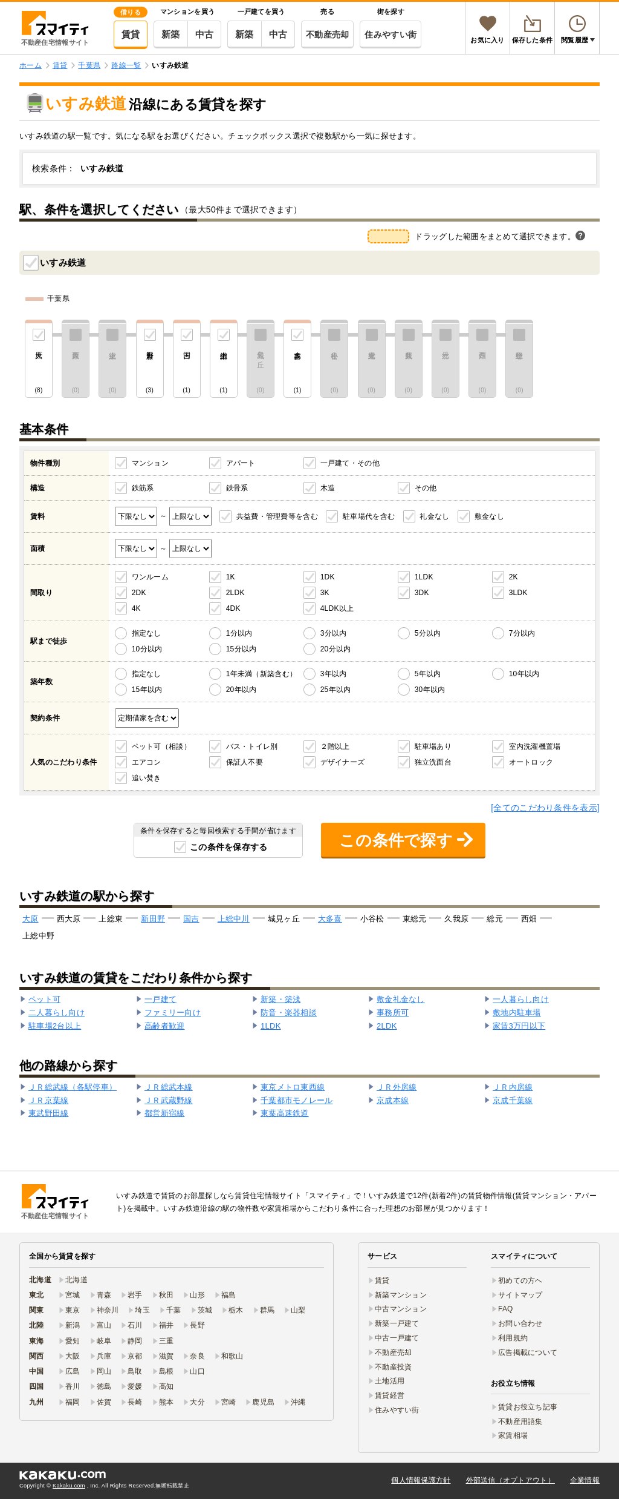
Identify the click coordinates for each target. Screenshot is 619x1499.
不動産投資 (393, 1367)
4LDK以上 (337, 608)
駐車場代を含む (369, 516)
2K (513, 577)
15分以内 (241, 649)
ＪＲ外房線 (396, 1087)
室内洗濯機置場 (535, 746)
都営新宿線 (164, 1113)
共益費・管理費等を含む (277, 516)
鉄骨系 (237, 488)
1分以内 (239, 633)
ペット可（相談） (161, 746)
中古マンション (401, 1309)
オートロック (531, 762)
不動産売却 (327, 34)
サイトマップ (520, 1295)
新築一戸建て (397, 1323)
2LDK (235, 592)
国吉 (191, 918)
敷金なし (489, 516)
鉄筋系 (143, 488)
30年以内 (430, 689)
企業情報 (585, 1480)
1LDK (424, 577)
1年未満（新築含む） (261, 674)
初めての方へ (520, 1280)
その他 (426, 488)
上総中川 (234, 918)
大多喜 (330, 918)
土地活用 (389, 1381)
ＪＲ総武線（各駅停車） (72, 1087)
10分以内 (147, 649)
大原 (30, 918)
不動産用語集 (520, 1421)
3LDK (518, 592)
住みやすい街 (390, 34)
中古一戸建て (397, 1338)
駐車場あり (433, 746)
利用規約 (513, 1338)
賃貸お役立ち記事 (527, 1407)
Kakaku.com (69, 1486)
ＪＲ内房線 (513, 1087)
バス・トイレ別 (252, 746)
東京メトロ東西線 (293, 1087)
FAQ (505, 1309)
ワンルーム (150, 577)
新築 (170, 34)
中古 (204, 34)
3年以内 (333, 674)
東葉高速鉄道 (285, 1113)
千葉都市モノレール (297, 1100)
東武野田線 (48, 1113)
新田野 (153, 918)
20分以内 (335, 649)
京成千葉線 (513, 1100)
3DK (422, 592)
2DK (139, 592)
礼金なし (434, 516)
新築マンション (401, 1295)
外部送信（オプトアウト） (510, 1480)
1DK (327, 577)
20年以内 (241, 689)
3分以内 (333, 633)
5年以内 (428, 674)
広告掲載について (527, 1352)
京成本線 (393, 1100)
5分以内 (428, 633)
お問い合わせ (520, 1323)
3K (324, 592)
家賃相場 (513, 1435)
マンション (150, 463)
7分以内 (522, 633)
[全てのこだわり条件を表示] (545, 807)
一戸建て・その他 (350, 463)
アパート (241, 463)
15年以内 (147, 689)
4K (136, 608)
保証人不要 (244, 762)
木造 (327, 488)
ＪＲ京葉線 (48, 1100)
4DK (233, 608)
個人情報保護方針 (420, 1480)
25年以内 (335, 689)
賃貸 (131, 34)
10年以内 (524, 674)
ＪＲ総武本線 (168, 1087)
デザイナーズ (342, 762)
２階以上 (335, 746)
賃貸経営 (389, 1395)
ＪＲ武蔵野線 (168, 1100)
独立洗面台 (433, 762)
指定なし (146, 633)
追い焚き (146, 778)
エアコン (146, 762)
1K (230, 577)
